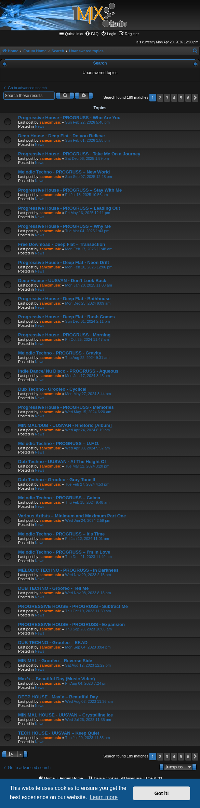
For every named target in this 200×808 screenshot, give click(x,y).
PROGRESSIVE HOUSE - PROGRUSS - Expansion (71, 624)
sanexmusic (50, 122)
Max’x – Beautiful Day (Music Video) (56, 678)
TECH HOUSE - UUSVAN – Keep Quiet (58, 733)
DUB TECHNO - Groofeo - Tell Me (53, 588)
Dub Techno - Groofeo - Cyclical (52, 389)
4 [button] (174, 98)
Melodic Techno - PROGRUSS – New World (64, 172)
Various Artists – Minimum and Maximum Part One (72, 515)
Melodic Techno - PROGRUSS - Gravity (59, 353)
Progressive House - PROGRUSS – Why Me (64, 226)
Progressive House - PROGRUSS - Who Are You (69, 117)
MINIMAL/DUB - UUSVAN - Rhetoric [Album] (65, 425)
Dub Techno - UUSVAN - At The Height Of (62, 461)
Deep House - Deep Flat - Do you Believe (61, 135)
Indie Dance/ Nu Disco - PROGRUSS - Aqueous (68, 371)
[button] (195, 98)
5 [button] (181, 98)
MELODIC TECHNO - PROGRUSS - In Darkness (68, 570)
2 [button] (160, 98)
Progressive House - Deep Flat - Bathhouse (64, 298)
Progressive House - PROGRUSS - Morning (64, 334)
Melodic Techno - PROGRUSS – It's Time (61, 534)
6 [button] (188, 98)
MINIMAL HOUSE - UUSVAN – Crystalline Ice (65, 715)
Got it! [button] (162, 793)
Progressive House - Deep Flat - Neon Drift (63, 262)
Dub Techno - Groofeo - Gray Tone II (56, 479)
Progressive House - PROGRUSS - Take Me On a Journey (79, 153)
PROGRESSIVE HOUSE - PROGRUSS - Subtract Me (73, 606)
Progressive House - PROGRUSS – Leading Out (69, 208)
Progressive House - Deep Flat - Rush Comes (66, 316)
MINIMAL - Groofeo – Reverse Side (55, 660)
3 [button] (167, 98)
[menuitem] (91, 34)
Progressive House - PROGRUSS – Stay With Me (70, 190)
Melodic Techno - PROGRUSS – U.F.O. (58, 443)
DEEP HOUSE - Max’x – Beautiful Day (58, 696)
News (39, 126)
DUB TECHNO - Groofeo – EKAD (53, 642)
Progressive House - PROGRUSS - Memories (66, 407)
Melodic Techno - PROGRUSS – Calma (59, 497)
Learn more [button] (104, 797)
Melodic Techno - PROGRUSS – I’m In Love (64, 552)
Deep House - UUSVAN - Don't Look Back (62, 280)
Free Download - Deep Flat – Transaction (61, 244)
